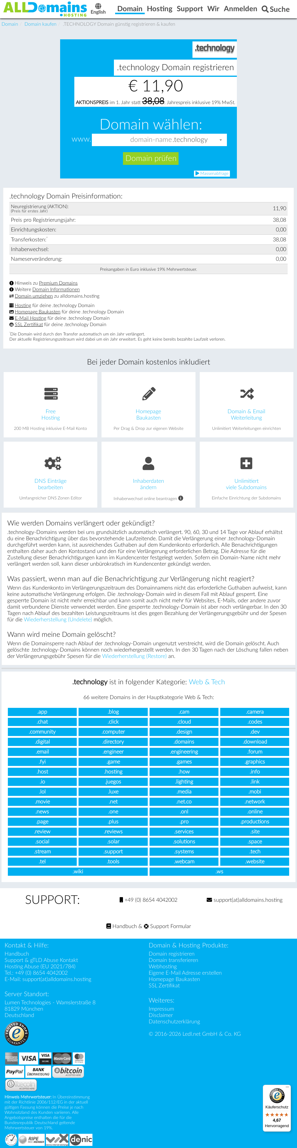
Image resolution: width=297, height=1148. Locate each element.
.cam (184, 712)
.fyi (42, 761)
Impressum (161, 1009)
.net (113, 801)
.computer (113, 731)
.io (42, 781)
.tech (254, 851)
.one (113, 811)
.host (42, 771)
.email (42, 751)
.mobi (254, 791)
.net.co (184, 801)
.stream (42, 851)
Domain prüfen (150, 158)
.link (255, 781)
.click (113, 721)
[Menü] (287, 1088)
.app (42, 712)
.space (254, 841)
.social (42, 841)
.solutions (184, 841)
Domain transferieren (173, 960)
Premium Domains (58, 283)
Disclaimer (161, 1015)
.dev (255, 731)
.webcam (184, 861)
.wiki (78, 871)
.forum (254, 751)
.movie (42, 801)
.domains (183, 741)
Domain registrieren (172, 954)
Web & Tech (207, 682)
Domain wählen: (150, 124)
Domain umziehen (34, 296)
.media (184, 791)
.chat (42, 721)
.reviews (113, 831)
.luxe (113, 791)
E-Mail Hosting (30, 318)
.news (42, 811)
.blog (113, 712)
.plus (113, 821)
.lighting (184, 781)
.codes (254, 721)
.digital (42, 741)
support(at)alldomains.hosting (244, 900)
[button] (221, 140)
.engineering (184, 751)
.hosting (113, 771)
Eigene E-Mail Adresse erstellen (185, 973)
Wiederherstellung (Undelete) (58, 619)
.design (184, 731)
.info (255, 771)
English (98, 10)
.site (255, 831)
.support (113, 851)
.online (255, 811)
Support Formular (167, 926)
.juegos (113, 781)
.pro (184, 821)
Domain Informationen (56, 289)
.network (254, 801)
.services (184, 831)
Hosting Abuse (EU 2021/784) (40, 966)
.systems (184, 851)
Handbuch (121, 926)
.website (254, 861)
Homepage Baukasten (37, 311)
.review (42, 831)
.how (184, 771)
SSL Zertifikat (29, 324)
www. (81, 139)
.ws (219, 871)
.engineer (113, 751)
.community (42, 731)
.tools (113, 861)
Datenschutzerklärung (174, 1021)
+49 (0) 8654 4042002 (148, 900)
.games (184, 761)
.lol (42, 791)
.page (42, 821)
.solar (113, 841)
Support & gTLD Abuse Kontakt (41, 960)
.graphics (254, 761)
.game (113, 761)
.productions (254, 821)
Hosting (23, 305)
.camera (255, 712)
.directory (113, 741)
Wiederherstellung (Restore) (134, 656)
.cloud (184, 721)
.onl (184, 811)
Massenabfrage (211, 173)
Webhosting (163, 966)
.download (255, 741)
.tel (42, 861)
